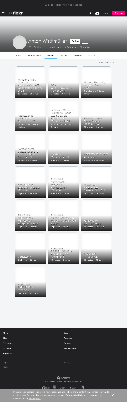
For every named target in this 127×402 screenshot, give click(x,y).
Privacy (67, 362)
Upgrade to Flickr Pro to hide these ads (63, 4)
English (6, 353)
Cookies (67, 343)
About (5, 333)
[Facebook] (53, 397)
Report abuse (70, 348)
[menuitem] (90, 13)
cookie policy (35, 324)
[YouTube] (63, 397)
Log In (105, 13)
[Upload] (97, 13)
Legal (5, 362)
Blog (5, 338)
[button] (112, 321)
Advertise (68, 338)
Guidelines (8, 348)
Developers (8, 343)
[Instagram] (74, 397)
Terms (5, 367)
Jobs (66, 333)
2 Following (85, 47)
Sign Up (119, 13)
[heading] (16, 13)
